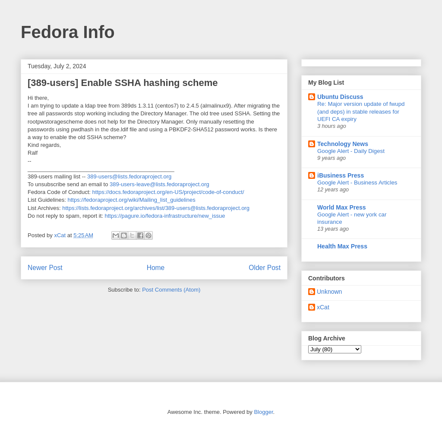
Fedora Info (68, 31)
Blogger (263, 412)
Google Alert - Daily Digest (351, 151)
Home (156, 267)
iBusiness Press (340, 175)
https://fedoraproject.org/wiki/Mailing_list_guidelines (132, 200)
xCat (323, 307)
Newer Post (45, 267)
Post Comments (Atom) (171, 289)
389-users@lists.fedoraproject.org (129, 176)
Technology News (342, 143)
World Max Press (341, 207)
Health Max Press (342, 246)
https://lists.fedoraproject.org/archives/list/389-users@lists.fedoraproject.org (155, 208)
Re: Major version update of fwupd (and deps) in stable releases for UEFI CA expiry (361, 111)
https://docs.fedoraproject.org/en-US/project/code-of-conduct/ (168, 192)
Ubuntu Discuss (340, 96)
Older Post (265, 267)
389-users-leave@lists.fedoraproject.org (159, 184)
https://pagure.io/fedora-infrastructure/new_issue (164, 216)
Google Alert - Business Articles (357, 182)
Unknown (329, 291)
